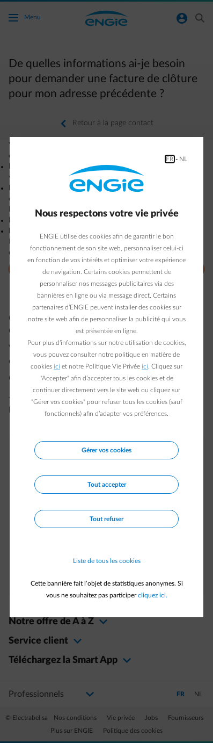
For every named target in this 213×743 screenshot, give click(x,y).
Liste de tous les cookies (107, 561)
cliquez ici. (152, 595)
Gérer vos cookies (106, 450)
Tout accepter (106, 484)
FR (170, 159)
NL (183, 159)
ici (57, 366)
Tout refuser (106, 519)
